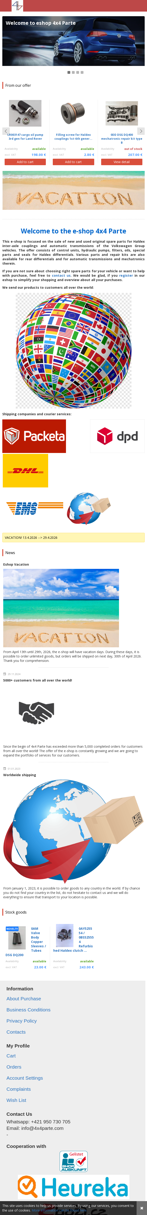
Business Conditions (28, 1009)
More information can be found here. (59, 1210)
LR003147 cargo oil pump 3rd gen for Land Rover (25, 137)
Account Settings (24, 1078)
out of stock (133, 149)
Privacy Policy (21, 1020)
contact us (61, 275)
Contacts (16, 1032)
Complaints (18, 1089)
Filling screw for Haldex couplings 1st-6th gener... (73, 137)
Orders (13, 1066)
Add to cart (25, 162)
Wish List (16, 1100)
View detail (122, 162)
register (126, 275)
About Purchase (23, 998)
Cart (11, 1055)
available (39, 149)
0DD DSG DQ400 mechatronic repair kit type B (121, 139)
